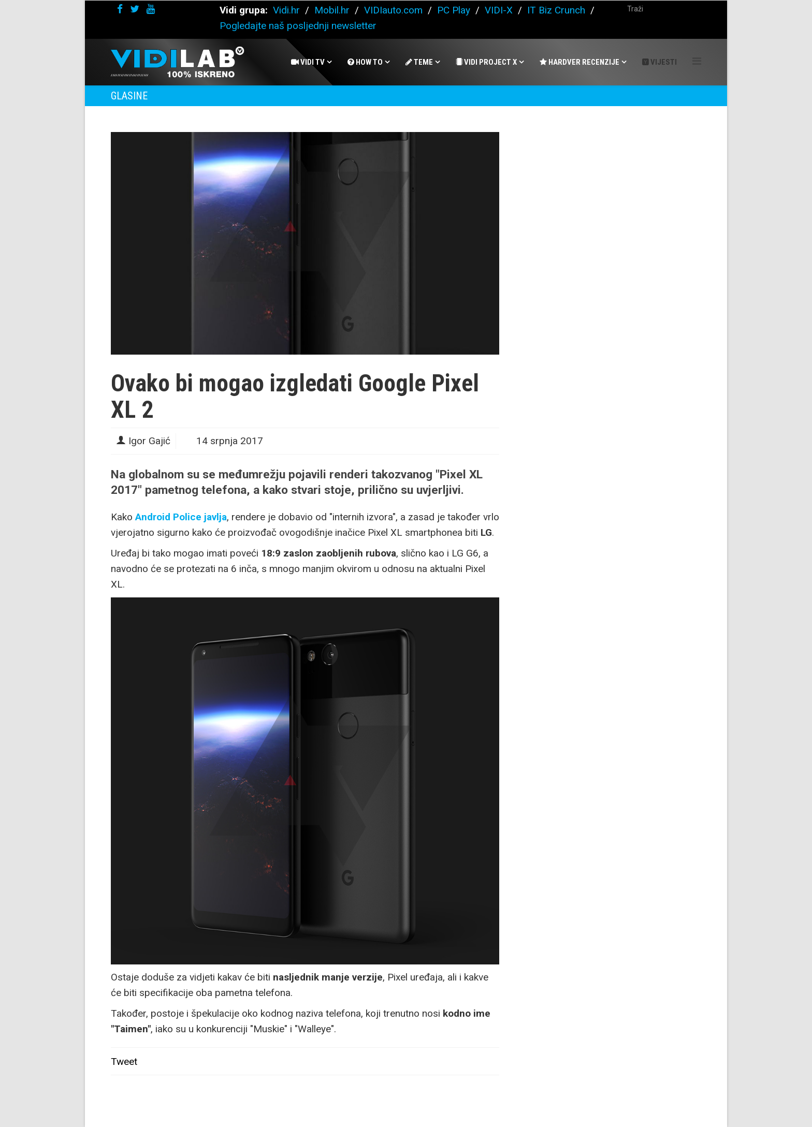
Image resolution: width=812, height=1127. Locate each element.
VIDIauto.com (393, 10)
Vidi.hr (287, 10)
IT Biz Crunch (556, 10)
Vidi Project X (486, 62)
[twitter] (134, 9)
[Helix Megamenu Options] (696, 61)
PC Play (453, 10)
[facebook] (120, 9)
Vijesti (659, 62)
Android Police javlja (181, 517)
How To (365, 62)
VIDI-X (500, 10)
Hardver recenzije (579, 62)
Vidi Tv (308, 62)
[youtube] (151, 9)
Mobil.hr (332, 10)
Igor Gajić (149, 441)
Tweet (124, 1061)
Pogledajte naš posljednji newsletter (298, 26)
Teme (419, 62)
